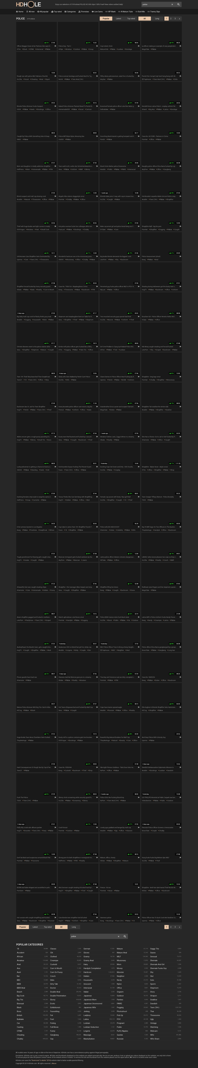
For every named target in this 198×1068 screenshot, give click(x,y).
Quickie (120, 1035)
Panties (120, 1000)
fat (129, 620)
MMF (81, 169)
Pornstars (83, 11)
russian (111, 710)
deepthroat (43, 530)
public (110, 169)
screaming (77, 801)
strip (47, 380)
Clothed (53, 956)
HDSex (102, 861)
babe (32, 290)
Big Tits (20, 1000)
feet (37, 229)
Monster (120, 972)
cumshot (36, 500)
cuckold (68, 770)
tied (115, 350)
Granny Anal (89, 960)
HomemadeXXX (64, 109)
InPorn (102, 350)
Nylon (119, 984)
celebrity (120, 530)
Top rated (56, 11)
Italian (86, 992)
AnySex (102, 79)
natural (27, 199)
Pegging (120, 1007)
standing (34, 470)
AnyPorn (145, 169)
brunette (27, 831)
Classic (53, 949)
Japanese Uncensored (93, 1003)
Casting (20, 1027)
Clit (51, 953)
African (20, 956)
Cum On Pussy (56, 972)
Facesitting (54, 1011)
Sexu (60, 169)
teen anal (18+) (77, 79)
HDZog (19, 710)
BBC (18, 980)
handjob (157, 530)
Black (19, 1007)
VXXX (19, 109)
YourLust (62, 229)
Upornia (19, 260)
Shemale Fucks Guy (158, 968)
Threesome (155, 1015)
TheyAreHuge (146, 530)
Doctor (53, 988)
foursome (35, 861)
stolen (112, 410)
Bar (18, 976)
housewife (37, 320)
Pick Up (120, 1015)
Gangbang (54, 1035)
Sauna (152, 953)
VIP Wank (110, 11)
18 (26, 380)
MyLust (102, 290)
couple (83, 650)
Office (119, 988)
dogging (162, 229)
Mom (119, 964)
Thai (152, 1011)
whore (52, 530)
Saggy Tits (154, 949)
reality (39, 290)
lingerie (69, 650)
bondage (129, 49)
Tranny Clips (153, 11)
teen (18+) (153, 199)
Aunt (19, 972)
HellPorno (20, 169)
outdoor (77, 49)
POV (119, 1019)
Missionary (121, 960)
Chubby (20, 1039)
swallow (168, 410)
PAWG (124, 169)
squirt (48, 79)
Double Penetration (58, 996)
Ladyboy (87, 1015)
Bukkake (20, 1019)
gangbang (167, 169)
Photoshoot (122, 1011)
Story (152, 992)
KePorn (102, 770)
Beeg (144, 260)
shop (172, 470)
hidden (68, 500)
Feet (52, 1019)
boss (49, 440)
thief (75, 320)
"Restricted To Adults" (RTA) (41, 1060)
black (25, 49)
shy (117, 260)
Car (18, 1023)
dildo (176, 79)
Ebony (52, 1000)
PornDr (102, 139)
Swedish (153, 1003)
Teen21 (19, 380)
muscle (110, 320)
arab (49, 650)
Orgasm (120, 992)
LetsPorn (103, 260)
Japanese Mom (90, 1000)
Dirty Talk (54, 984)
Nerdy (119, 980)
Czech (53, 976)
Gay (51, 1039)
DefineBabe (104, 109)
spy (116, 831)
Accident (20, 953)
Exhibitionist (55, 1007)
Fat (51, 1015)
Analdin (103, 169)
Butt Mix (140, 11)
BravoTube (145, 650)
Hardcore (87, 972)
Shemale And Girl (157, 964)
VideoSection (146, 801)
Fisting (53, 1023)
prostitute (33, 530)
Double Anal (55, 992)
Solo (152, 980)
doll (48, 470)
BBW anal (21, 988)
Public (119, 1027)
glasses (129, 831)
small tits (41, 440)
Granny (86, 956)
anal (41, 79)
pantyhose (29, 620)
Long (157, 19)
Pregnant (120, 1023)
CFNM (32, 49)
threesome (36, 199)
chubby (69, 199)
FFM (51, 169)
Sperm (153, 984)
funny (53, 590)
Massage (87, 1035)
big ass (152, 109)
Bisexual (20, 1003)
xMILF (19, 139)
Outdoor (120, 996)
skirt (88, 500)
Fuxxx (61, 470)
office (48, 109)
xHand (144, 109)
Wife (152, 1035)
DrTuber (103, 229)
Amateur (20, 960)
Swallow (153, 1000)
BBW (19, 984)
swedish (170, 770)
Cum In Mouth (56, 968)
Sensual (153, 956)
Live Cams (97, 11)
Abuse (54, 1063)
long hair (171, 650)
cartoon (89, 109)
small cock (45, 229)
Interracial (88, 988)
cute (116, 229)
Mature (120, 949)
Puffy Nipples (122, 1031)
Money (119, 968)
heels (32, 109)
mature (43, 350)
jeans (84, 560)
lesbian (120, 49)
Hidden (86, 976)
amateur (69, 49)
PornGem (20, 891)
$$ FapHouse (146, 79)
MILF (113, 650)
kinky (76, 650)
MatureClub (104, 49)
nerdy (150, 620)
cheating (34, 79)
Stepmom (154, 988)
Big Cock (20, 996)
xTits (19, 49)
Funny (52, 1031)
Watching (154, 1027)
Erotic (52, 1003)
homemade (36, 169)
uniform (74, 169)
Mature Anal (122, 953)
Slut (151, 976)
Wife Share (154, 1039)
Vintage (153, 1023)
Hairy (86, 964)
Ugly (152, 1019)
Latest (118, 19)
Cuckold (53, 964)
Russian (120, 1039)
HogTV (144, 290)
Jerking (87, 1011)
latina (166, 109)
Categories (70, 11)
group (91, 49)
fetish (110, 380)
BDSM (124, 380)
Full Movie (54, 1027)
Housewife (88, 980)
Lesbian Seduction (91, 1027)
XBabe (19, 290)
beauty (122, 740)
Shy (151, 972)
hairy (44, 831)
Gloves (86, 953)
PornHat (144, 139)
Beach (19, 992)
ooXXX (61, 139)
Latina (86, 1019)
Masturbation (89, 1039)
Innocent (87, 984)
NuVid (61, 79)
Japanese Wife (90, 1007)
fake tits (83, 350)
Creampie (54, 960)
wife (67, 380)
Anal (19, 964)
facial (26, 79)
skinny (87, 169)
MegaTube (145, 49)
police (48, 49)
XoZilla (19, 79)
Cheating (20, 1035)
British (19, 1015)
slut (89, 650)
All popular (42, 11)
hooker (26, 560)
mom (28, 169)
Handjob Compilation (92, 968)
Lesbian (87, 1023)
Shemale (153, 960)
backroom (124, 260)
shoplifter (170, 199)
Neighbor (120, 976)
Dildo (52, 980)
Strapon (153, 996)
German (87, 949)
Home (19, 11)
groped (158, 350)
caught (110, 199)
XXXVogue (20, 229)
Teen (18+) (154, 1007)
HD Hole (28, 4)
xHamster (145, 440)
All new (30, 11)
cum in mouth (49, 290)
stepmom (90, 320)
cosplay (117, 470)
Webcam (154, 1031)
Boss (19, 1011)
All (145, 19)
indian (112, 530)
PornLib (61, 410)
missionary (70, 260)
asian (110, 891)
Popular (106, 19)
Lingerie (87, 1031)
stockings (40, 109)
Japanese (88, 996)
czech (166, 560)
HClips (61, 49)
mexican (77, 560)
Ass (18, 968)
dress (133, 590)
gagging (68, 350)
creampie (158, 620)
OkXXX (61, 260)
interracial (39, 49)
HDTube (103, 560)
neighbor (121, 650)
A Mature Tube (125, 11)
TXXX (144, 500)
